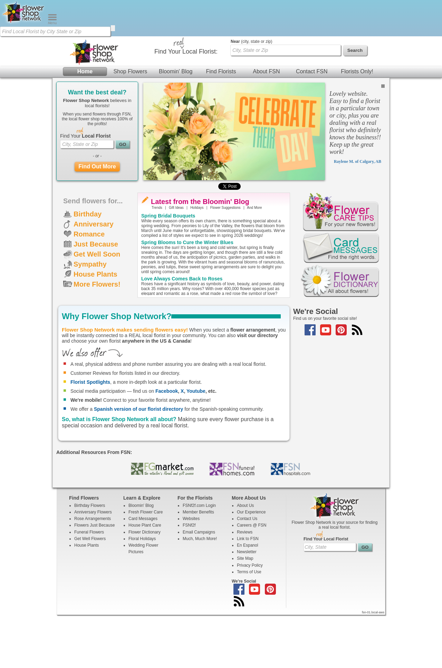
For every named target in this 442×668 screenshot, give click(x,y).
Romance (89, 287)
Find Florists (221, 83)
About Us (245, 558)
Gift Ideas (176, 260)
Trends (157, 260)
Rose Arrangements (92, 571)
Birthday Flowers (89, 558)
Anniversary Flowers (93, 565)
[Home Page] (24, 22)
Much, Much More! (200, 591)
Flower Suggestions (225, 260)
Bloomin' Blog (175, 83)
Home (85, 83)
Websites (191, 571)
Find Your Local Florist (326, 592)
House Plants (95, 327)
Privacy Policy (250, 618)
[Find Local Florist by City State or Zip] (55, 31)
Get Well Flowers (90, 591)
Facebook (166, 444)
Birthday (88, 267)
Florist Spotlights (90, 435)
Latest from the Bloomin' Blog (200, 254)
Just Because (96, 297)
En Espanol (247, 598)
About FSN (266, 83)
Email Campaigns (199, 585)
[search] (113, 28)
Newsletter (247, 604)
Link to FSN (248, 591)
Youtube (195, 444)
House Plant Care (144, 578)
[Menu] (52, 22)
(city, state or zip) (251, 94)
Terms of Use (249, 624)
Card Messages (142, 571)
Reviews (244, 585)
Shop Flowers (130, 83)
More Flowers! (97, 337)
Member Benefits (198, 565)
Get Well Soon (97, 307)
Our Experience (251, 565)
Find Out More (97, 219)
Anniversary (94, 277)
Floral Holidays (142, 591)
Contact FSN (312, 83)
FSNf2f (189, 578)
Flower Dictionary (144, 585)
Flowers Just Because (94, 578)
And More (254, 260)
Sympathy (90, 317)
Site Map (245, 611)
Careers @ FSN (252, 578)
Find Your (85, 189)
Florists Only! (357, 83)
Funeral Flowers (89, 585)
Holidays (196, 260)
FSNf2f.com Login (199, 558)
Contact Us (247, 571)
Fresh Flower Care (145, 565)
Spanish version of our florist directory (138, 462)
